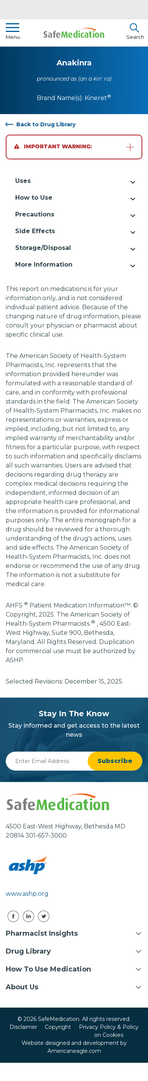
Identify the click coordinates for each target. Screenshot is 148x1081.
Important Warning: (53, 146)
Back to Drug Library (46, 124)
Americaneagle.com (74, 1051)
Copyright (58, 1027)
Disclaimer (23, 1027)
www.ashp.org (27, 893)
